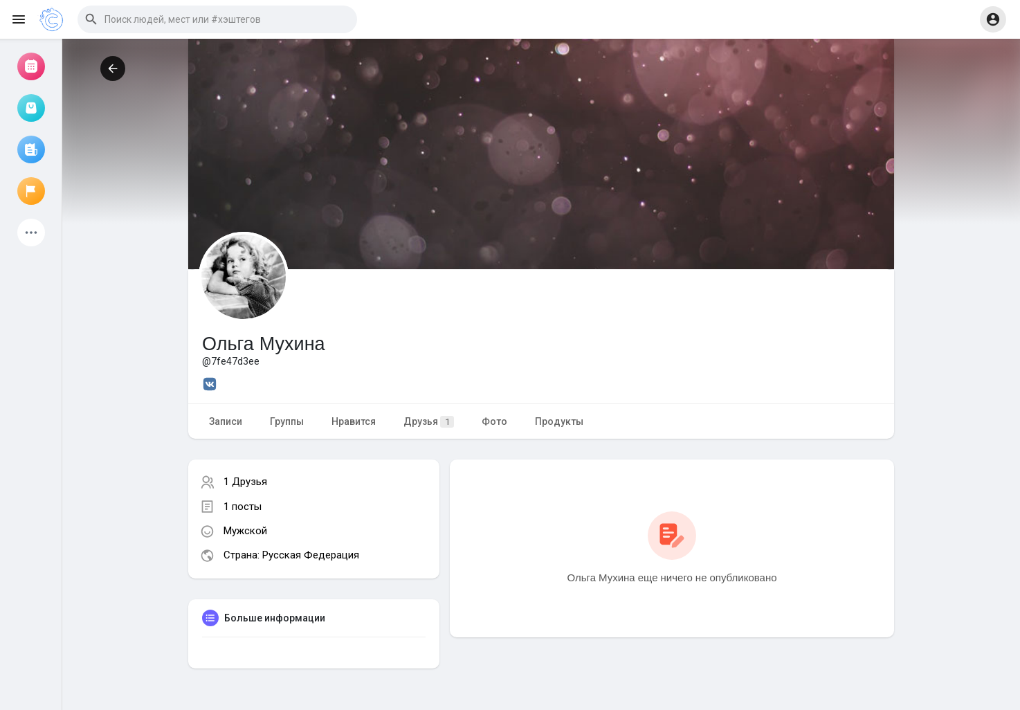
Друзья (428, 422)
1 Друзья (245, 481)
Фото (494, 421)
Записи (225, 421)
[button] (217, 19)
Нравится (353, 421)
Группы (287, 421)
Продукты (559, 421)
